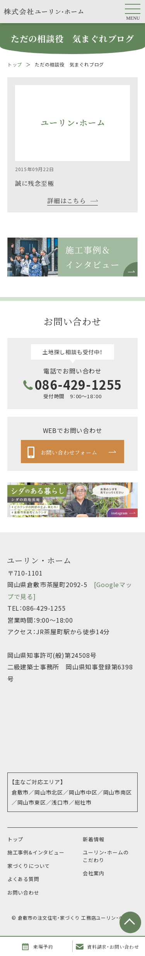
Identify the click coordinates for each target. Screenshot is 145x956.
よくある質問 (23, 879)
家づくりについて (28, 865)
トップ (14, 64)
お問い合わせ (23, 892)
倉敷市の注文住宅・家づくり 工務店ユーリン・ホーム (75, 917)
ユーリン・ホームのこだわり (105, 856)
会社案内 (93, 873)
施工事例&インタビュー (36, 852)
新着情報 (93, 839)
